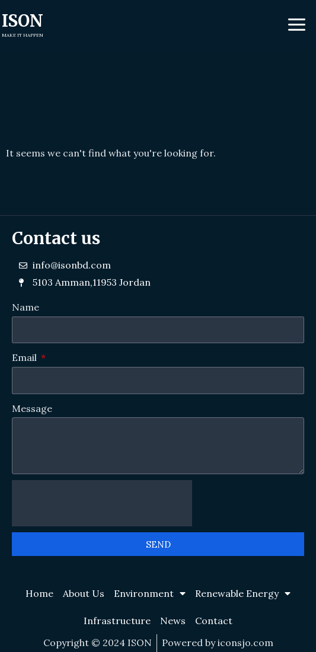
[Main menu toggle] (296, 24)
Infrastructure (117, 621)
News (173, 621)
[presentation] (102, 503)
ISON (22, 20)
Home (39, 593)
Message (32, 408)
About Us (83, 593)
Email (25, 357)
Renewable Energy (243, 593)
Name (25, 307)
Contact (213, 621)
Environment (150, 593)
